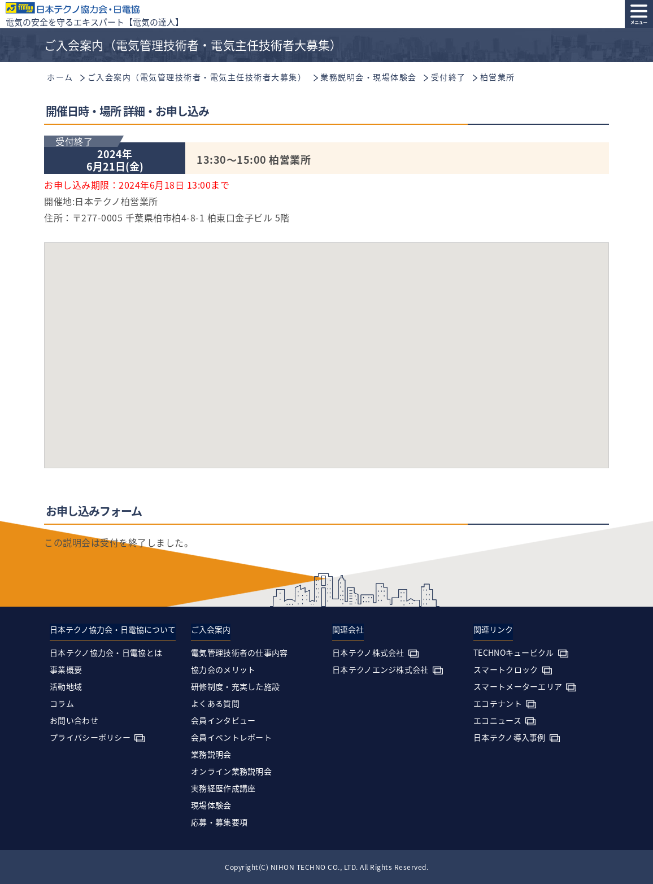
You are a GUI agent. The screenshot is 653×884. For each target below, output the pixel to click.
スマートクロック (505, 669)
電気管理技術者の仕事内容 (239, 652)
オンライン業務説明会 (231, 771)
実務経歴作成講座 (223, 788)
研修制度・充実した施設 (235, 686)
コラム (62, 703)
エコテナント (497, 703)
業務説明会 (211, 754)
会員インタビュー (223, 720)
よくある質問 (215, 703)
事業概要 (66, 669)
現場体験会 (211, 805)
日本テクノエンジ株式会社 (380, 669)
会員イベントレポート (231, 737)
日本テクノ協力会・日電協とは (106, 652)
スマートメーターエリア (517, 686)
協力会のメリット (223, 669)
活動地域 (66, 686)
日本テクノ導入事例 (509, 737)
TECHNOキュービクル (513, 652)
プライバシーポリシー (90, 737)
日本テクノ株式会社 (368, 652)
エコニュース (497, 720)
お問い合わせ (74, 720)
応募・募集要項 (219, 822)
